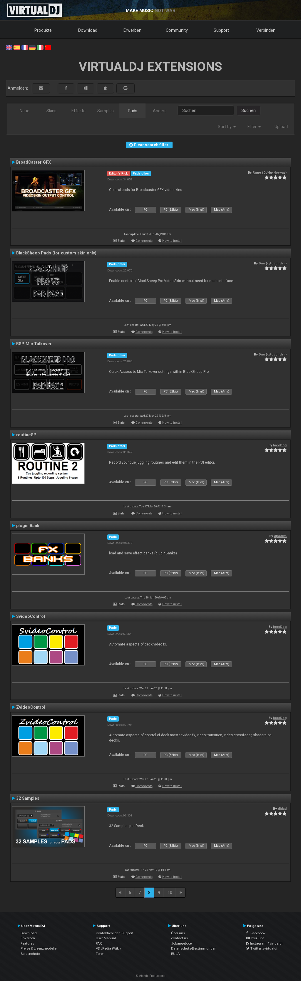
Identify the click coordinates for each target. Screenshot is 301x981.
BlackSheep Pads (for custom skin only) (56, 253)
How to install (172, 241)
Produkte (43, 30)
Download (87, 30)
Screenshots (30, 954)
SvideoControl (30, 616)
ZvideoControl (30, 707)
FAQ (99, 943)
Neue (24, 110)
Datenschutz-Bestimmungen (193, 948)
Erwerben (132, 30)
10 (170, 892)
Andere (160, 110)
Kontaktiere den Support (114, 933)
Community (177, 30)
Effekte (78, 110)
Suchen (248, 110)
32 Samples (27, 798)
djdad (282, 808)
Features (27, 943)
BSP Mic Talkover (34, 343)
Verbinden (265, 30)
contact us (179, 938)
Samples (105, 110)
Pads (132, 110)
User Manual (106, 938)
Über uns (178, 933)
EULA (175, 954)
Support (221, 30)
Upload (281, 126)
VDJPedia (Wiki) (108, 948)
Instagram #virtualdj (264, 943)
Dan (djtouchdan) (273, 263)
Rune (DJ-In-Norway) (269, 172)
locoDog (280, 445)
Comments (144, 241)
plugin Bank (27, 525)
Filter (254, 126)
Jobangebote (181, 943)
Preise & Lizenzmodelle (38, 948)
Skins (51, 110)
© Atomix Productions (150, 976)
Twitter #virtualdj (261, 948)
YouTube (255, 938)
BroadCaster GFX (33, 162)
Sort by (227, 126)
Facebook (255, 933)
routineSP (26, 434)
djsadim (280, 536)
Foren (100, 954)
